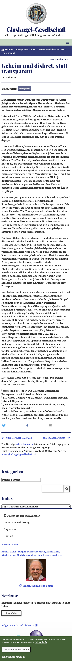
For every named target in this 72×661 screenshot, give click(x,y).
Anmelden (11, 613)
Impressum (10, 529)
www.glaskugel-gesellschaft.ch (18, 454)
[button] (12, 425)
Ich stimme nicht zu (13, 657)
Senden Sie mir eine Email (36, 585)
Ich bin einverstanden (16, 650)
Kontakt (9, 536)
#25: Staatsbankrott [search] (56, 437)
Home (6, 49)
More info (41, 643)
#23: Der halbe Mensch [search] (16, 437)
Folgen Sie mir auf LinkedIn (22, 515)
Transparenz (21, 49)
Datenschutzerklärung (16, 522)
